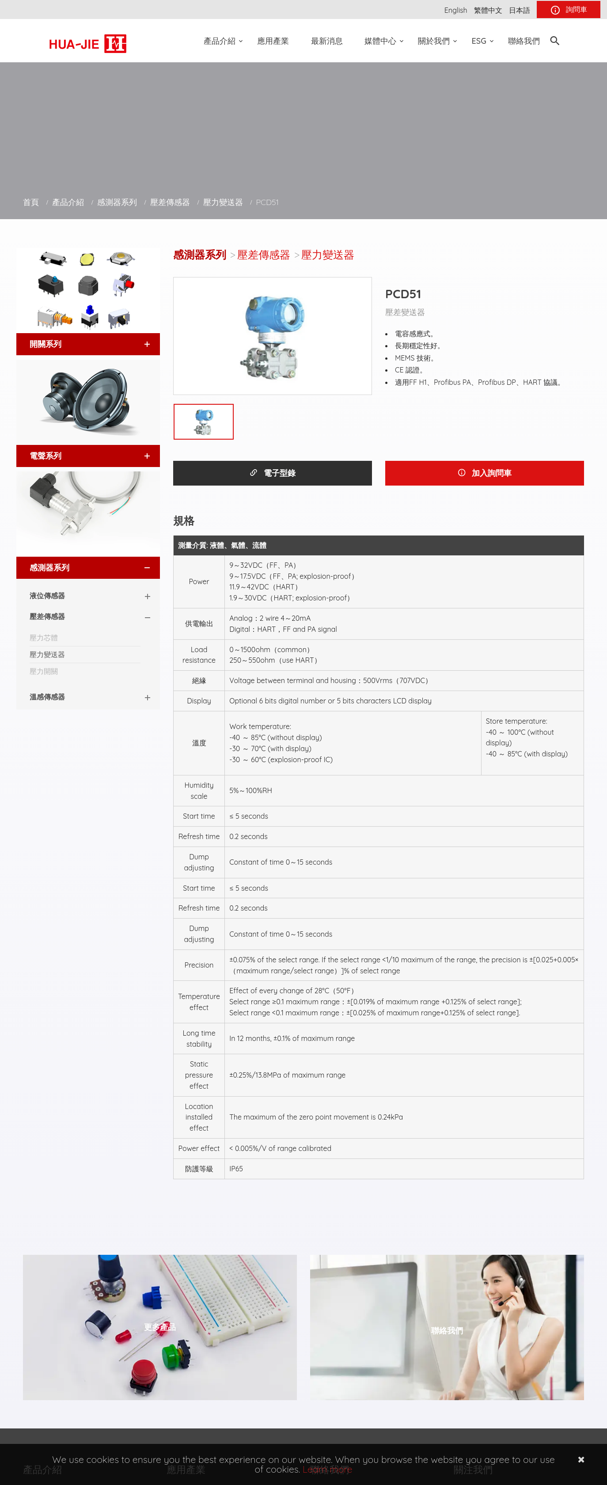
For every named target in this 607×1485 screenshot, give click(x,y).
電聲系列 (45, 456)
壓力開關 (44, 671)
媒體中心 (380, 41)
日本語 (519, 10)
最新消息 (327, 41)
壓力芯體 (44, 637)
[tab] (88, 344)
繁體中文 (488, 10)
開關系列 (45, 344)
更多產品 (160, 1327)
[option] (273, 336)
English (455, 10)
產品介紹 (219, 41)
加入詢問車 (484, 473)
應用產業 (273, 41)
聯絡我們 (524, 41)
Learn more (328, 1469)
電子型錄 (272, 473)
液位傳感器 (47, 595)
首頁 (31, 202)
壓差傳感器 (170, 202)
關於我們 (434, 41)
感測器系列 (117, 202)
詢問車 (568, 10)
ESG (479, 41)
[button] (139, 344)
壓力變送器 (223, 202)
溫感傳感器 (47, 696)
